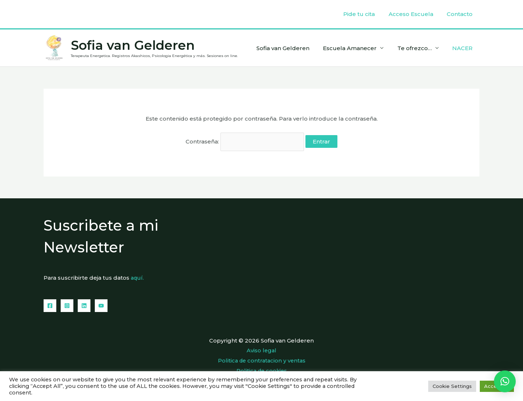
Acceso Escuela (415, 14)
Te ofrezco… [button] (418, 48)
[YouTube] (101, 305)
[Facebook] (50, 305)
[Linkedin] (84, 305)
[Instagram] (67, 305)
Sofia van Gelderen (133, 45)
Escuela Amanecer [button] (357, 48)
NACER (464, 48)
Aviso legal (261, 349)
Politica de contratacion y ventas (261, 359)
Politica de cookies (261, 369)
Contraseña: (244, 141)
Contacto (461, 14)
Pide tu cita (366, 14)
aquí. (138, 277)
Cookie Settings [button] (452, 386)
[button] (505, 381)
